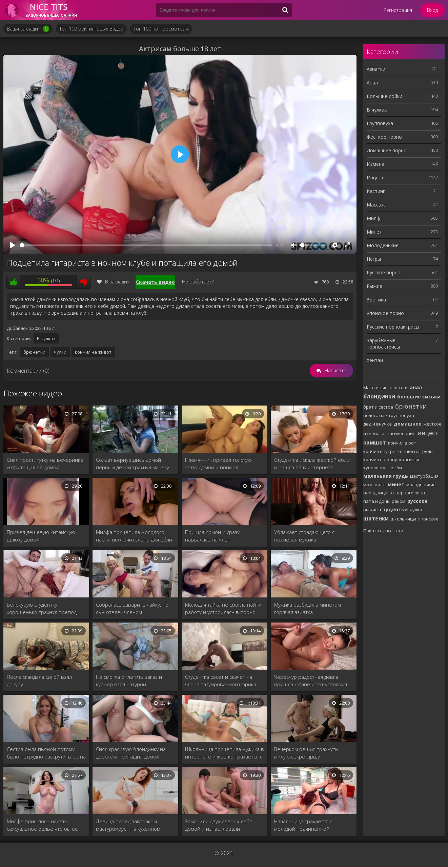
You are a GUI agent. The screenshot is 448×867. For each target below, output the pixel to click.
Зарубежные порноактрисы (383, 343)
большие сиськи (419, 396)
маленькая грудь (385, 476)
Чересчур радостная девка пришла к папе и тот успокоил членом (310, 680)
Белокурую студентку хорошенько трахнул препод (42, 608)
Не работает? (197, 281)
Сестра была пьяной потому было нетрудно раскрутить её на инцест (46, 753)
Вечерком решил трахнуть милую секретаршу (306, 753)
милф (380, 484)
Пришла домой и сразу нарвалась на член (212, 536)
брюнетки (34, 352)
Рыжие (374, 286)
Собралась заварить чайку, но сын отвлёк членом (132, 608)
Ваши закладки (28, 28)
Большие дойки (384, 96)
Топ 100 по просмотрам (161, 28)
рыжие (370, 510)
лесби (395, 468)
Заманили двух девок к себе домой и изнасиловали (218, 825)
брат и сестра (378, 407)
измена (371, 433)
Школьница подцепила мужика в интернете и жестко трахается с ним (224, 753)
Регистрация (398, 10)
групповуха (401, 415)
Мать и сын (375, 388)
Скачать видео (155, 282)
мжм (367, 484)
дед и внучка (377, 424)
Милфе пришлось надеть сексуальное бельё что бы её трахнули (42, 825)
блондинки (379, 396)
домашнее (408, 423)
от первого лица (407, 493)
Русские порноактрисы (393, 326)
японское (428, 519)
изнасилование (398, 433)
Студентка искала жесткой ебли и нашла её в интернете (312, 463)
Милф (373, 218)
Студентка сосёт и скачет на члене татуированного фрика (220, 680)
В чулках (46, 338)
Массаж (376, 204)
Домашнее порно (387, 150)
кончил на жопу (380, 459)
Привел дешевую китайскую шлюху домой (41, 536)
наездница (375, 493)
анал (416, 387)
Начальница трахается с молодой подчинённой (303, 825)
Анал (372, 82)
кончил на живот (93, 352)
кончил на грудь (415, 451)
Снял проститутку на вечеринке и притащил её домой (45, 463)
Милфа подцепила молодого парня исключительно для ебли (134, 536)
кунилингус (375, 468)
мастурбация (424, 476)
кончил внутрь (379, 451)
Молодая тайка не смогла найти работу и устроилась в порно (223, 608)
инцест (428, 433)
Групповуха (380, 123)
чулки (60, 352)
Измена (375, 164)
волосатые (375, 415)
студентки (394, 509)
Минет (374, 232)
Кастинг (376, 191)
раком (398, 501)
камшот (374, 442)
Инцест (375, 177)
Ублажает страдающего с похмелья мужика (304, 536)
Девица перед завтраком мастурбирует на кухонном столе (128, 825)
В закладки (113, 281)
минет (396, 484)
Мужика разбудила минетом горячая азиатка (307, 608)
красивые (410, 459)
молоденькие (421, 484)
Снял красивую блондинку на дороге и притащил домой (131, 753)
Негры (374, 259)
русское (417, 501)
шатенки (376, 518)
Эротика (376, 299)
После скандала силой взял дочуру (39, 680)
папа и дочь (376, 501)
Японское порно (385, 313)
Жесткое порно (384, 137)
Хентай (375, 360)
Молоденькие (383, 245)
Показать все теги (383, 531)
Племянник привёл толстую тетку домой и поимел (218, 463)
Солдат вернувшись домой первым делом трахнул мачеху (132, 463)
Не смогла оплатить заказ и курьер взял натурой (129, 680)
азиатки (399, 388)
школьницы (403, 519)
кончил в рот (402, 443)
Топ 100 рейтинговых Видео (91, 28)
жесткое (433, 424)
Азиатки (376, 69)
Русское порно (384, 272)
